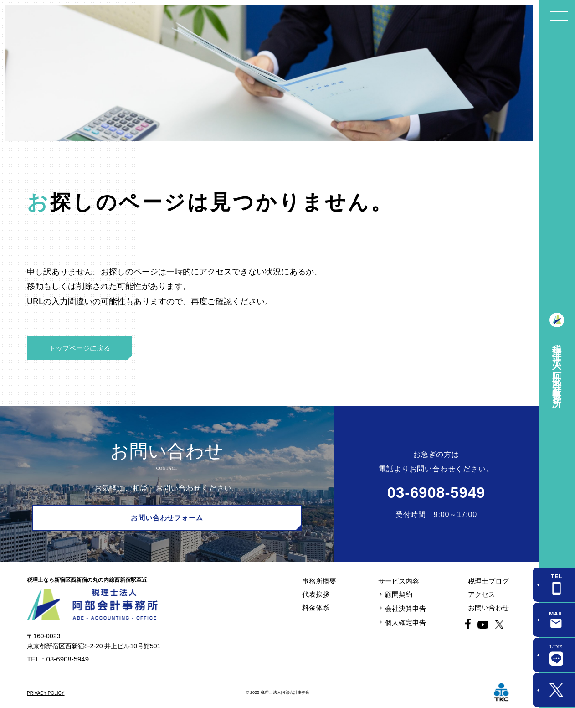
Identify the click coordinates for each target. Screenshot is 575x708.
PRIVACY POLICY (45, 693)
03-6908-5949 (436, 492)
